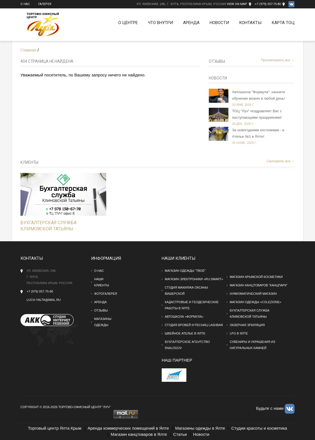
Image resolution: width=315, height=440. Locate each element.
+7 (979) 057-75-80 (268, 4)
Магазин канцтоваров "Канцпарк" (259, 285)
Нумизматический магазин (253, 293)
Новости (219, 22)
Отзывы (217, 61)
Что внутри (160, 22)
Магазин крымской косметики (256, 276)
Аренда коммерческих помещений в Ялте (128, 428)
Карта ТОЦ (283, 22)
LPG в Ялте (239, 333)
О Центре (128, 22)
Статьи (180, 434)
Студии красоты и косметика (259, 428)
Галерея (44, 4)
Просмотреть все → (278, 60)
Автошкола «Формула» (184, 316)
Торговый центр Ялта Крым (55, 428)
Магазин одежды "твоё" (185, 270)
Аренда (191, 22)
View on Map (237, 4)
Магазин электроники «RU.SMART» (194, 279)
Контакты (250, 22)
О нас (25, 4)
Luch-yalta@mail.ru (44, 299)
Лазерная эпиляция (247, 325)
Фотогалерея (105, 293)
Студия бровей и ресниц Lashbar (194, 325)
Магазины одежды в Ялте (200, 428)
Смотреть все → (281, 161)
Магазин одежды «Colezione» (255, 302)
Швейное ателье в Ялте (185, 333)
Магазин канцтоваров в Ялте (139, 434)
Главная (28, 50)
